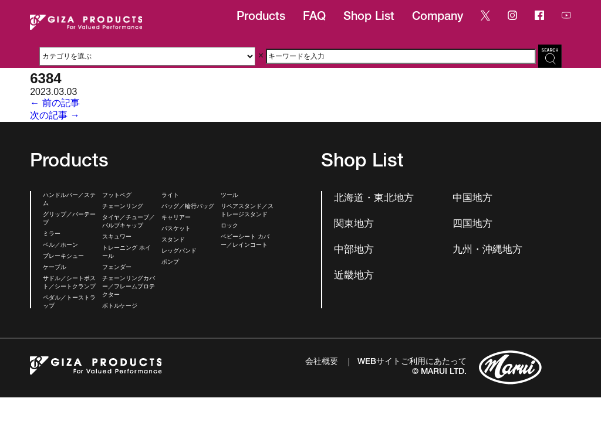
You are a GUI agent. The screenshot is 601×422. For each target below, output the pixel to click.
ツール (229, 196)
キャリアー (176, 218)
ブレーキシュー (63, 257)
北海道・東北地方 (374, 199)
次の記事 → (54, 115)
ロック (229, 226)
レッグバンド (179, 251)
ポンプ (170, 263)
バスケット (176, 229)
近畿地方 (354, 276)
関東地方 (354, 225)
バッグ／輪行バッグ (187, 207)
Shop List (368, 17)
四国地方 (472, 225)
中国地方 (472, 199)
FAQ (314, 17)
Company (437, 17)
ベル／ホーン (60, 246)
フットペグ (116, 196)
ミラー (51, 234)
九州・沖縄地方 (487, 251)
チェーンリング (122, 207)
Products (261, 17)
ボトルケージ (119, 306)
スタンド (173, 240)
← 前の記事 (54, 103)
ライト (170, 196)
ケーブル (54, 268)
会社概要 (321, 362)
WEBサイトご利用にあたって (412, 362)
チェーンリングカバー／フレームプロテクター (128, 287)
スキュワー (116, 237)
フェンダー (116, 268)
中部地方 (354, 251)
